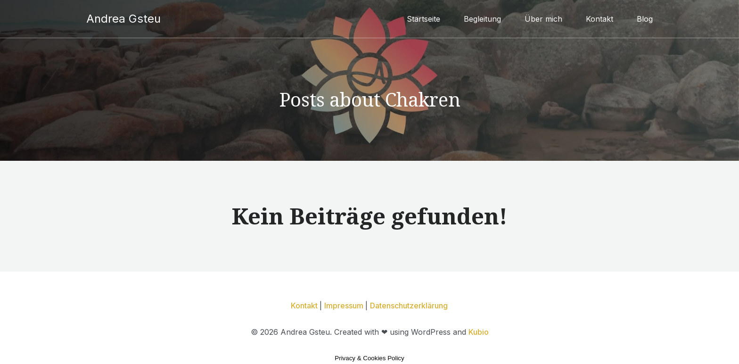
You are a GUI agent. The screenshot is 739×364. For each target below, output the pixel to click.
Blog (645, 19)
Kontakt (599, 19)
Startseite (423, 19)
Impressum (344, 305)
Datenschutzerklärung (409, 305)
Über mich (543, 19)
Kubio (478, 332)
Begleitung (482, 19)
